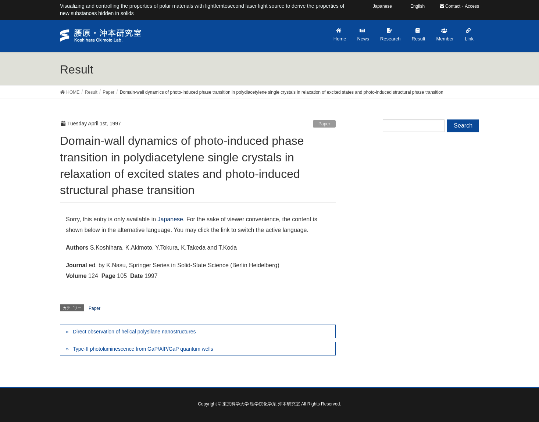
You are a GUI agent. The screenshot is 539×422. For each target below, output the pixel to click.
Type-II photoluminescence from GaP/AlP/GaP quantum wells (143, 349)
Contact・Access (459, 6)
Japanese (170, 219)
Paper (324, 123)
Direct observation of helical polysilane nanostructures (134, 332)
